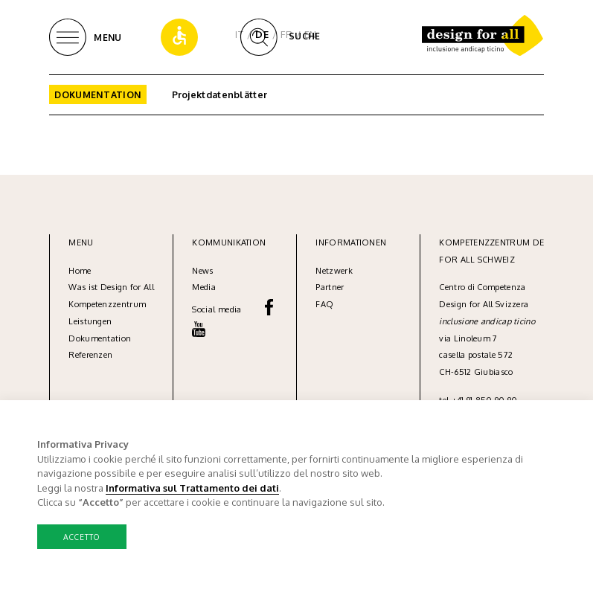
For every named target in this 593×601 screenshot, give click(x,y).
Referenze (87, 355)
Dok (76, 338)
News (202, 271)
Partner (329, 287)
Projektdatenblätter (220, 94)
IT (239, 34)
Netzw (328, 271)
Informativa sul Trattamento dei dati (192, 487)
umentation (108, 338)
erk (347, 271)
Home (79, 271)
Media (205, 287)
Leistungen (90, 321)
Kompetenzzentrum (107, 304)
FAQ (324, 304)
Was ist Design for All (111, 287)
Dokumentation (97, 94)
